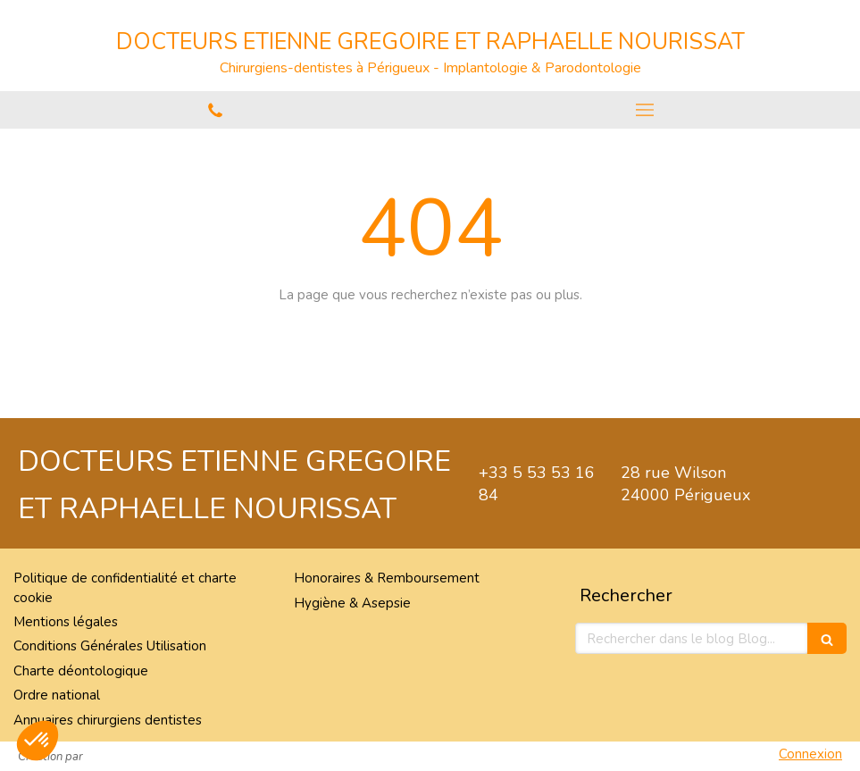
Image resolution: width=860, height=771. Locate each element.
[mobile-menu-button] (645, 110)
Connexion (810, 754)
